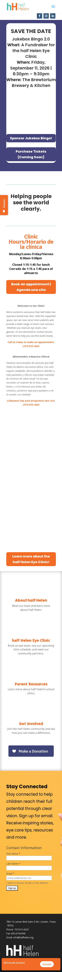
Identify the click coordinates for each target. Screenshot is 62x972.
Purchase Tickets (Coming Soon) (31, 154)
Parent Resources (31, 683)
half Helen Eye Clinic (31, 640)
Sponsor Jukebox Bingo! (31, 138)
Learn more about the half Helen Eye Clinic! (31, 559)
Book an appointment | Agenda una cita (31, 287)
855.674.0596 (18, 933)
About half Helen (31, 600)
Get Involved (31, 723)
